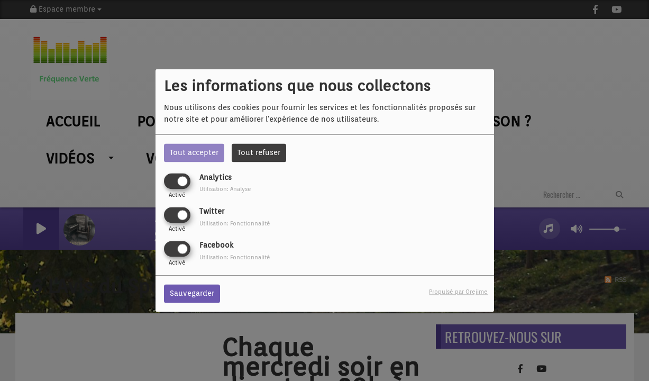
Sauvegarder (192, 293)
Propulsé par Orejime (458, 292)
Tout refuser (258, 152)
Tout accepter (194, 152)
